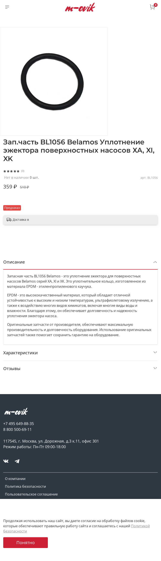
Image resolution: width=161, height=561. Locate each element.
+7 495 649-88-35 (18, 423)
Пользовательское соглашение (31, 494)
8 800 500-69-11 (17, 429)
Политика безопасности (25, 486)
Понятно (25, 542)
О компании (15, 478)
